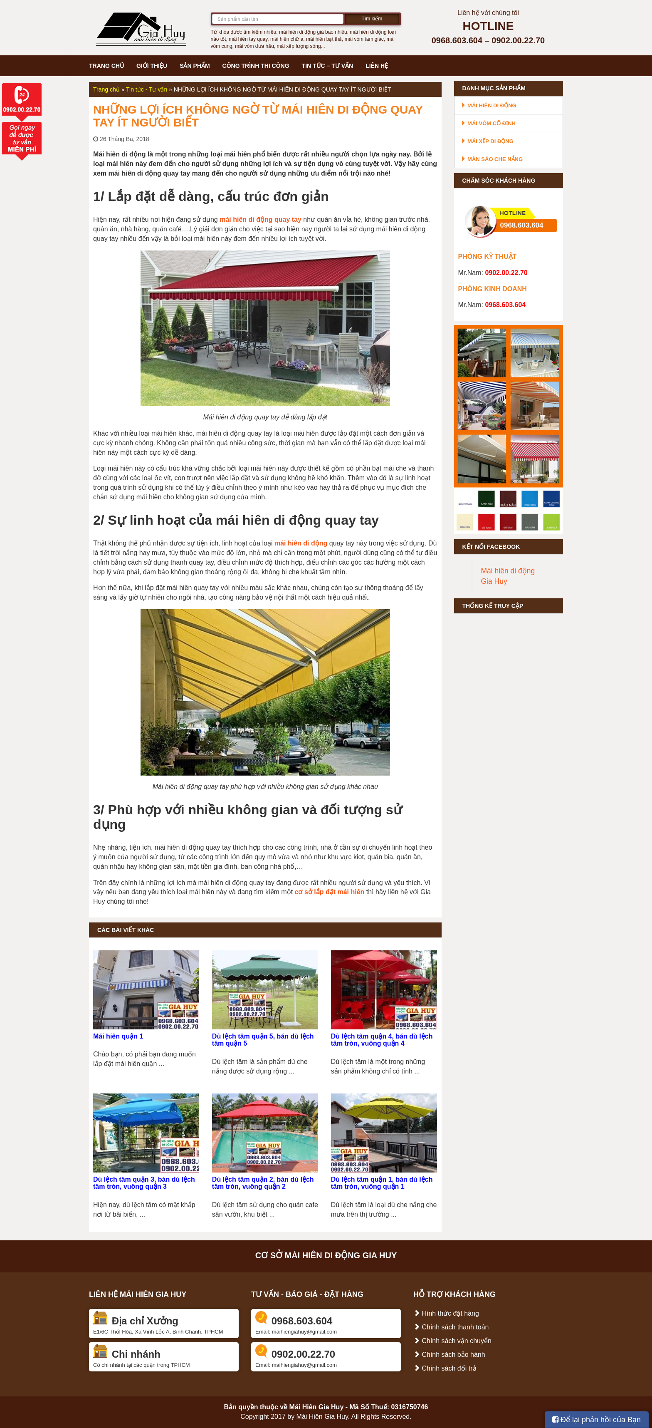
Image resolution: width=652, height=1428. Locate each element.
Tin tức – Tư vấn (327, 65)
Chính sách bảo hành (449, 1354)
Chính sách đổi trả (445, 1368)
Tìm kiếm (372, 19)
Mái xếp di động (487, 141)
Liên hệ (377, 65)
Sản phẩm (195, 65)
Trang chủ (106, 65)
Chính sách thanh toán (451, 1327)
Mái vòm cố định (488, 123)
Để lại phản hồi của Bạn (596, 1420)
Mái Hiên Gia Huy (316, 1407)
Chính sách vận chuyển (452, 1340)
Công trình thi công (255, 65)
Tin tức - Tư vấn (146, 89)
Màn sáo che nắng (492, 159)
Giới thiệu (151, 65)
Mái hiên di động (488, 105)
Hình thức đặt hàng (446, 1313)
